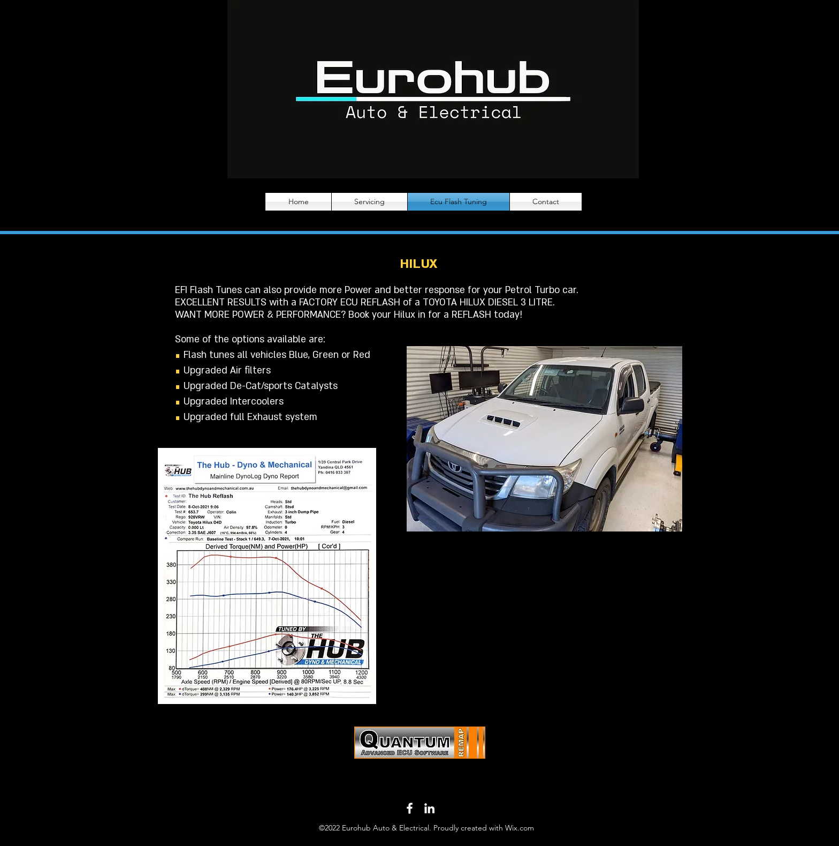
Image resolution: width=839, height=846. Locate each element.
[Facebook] (409, 808)
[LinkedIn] (429, 808)
